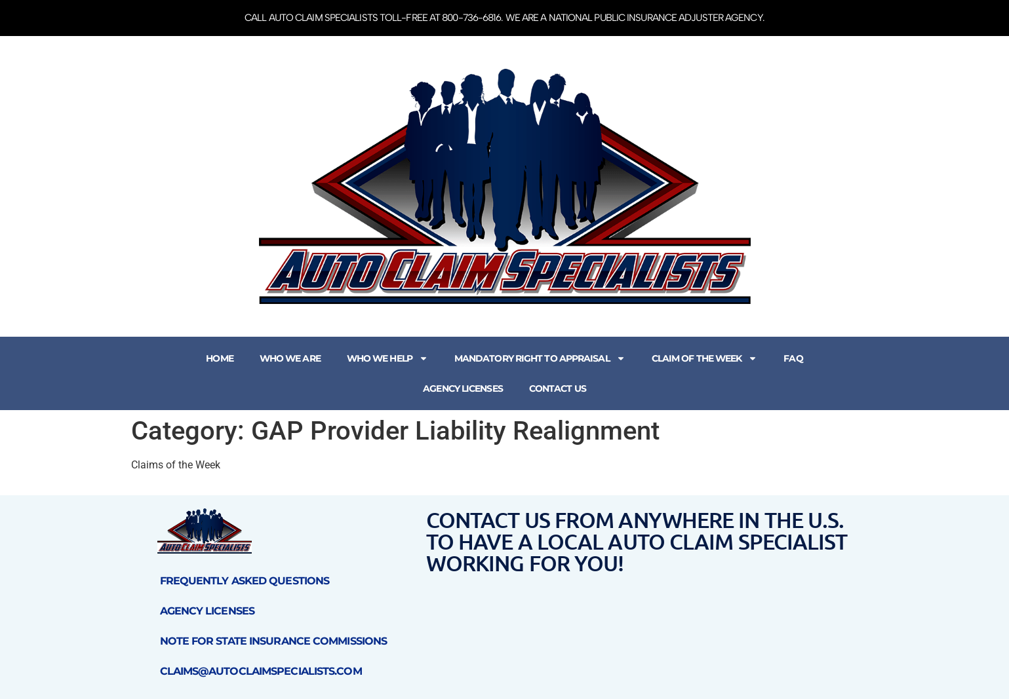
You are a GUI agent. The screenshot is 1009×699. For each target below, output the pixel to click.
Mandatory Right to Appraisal (539, 358)
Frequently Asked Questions (245, 581)
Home (219, 358)
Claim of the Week (705, 358)
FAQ (792, 358)
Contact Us (557, 388)
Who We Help (387, 358)
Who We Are (290, 358)
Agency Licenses (463, 388)
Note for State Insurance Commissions (273, 641)
